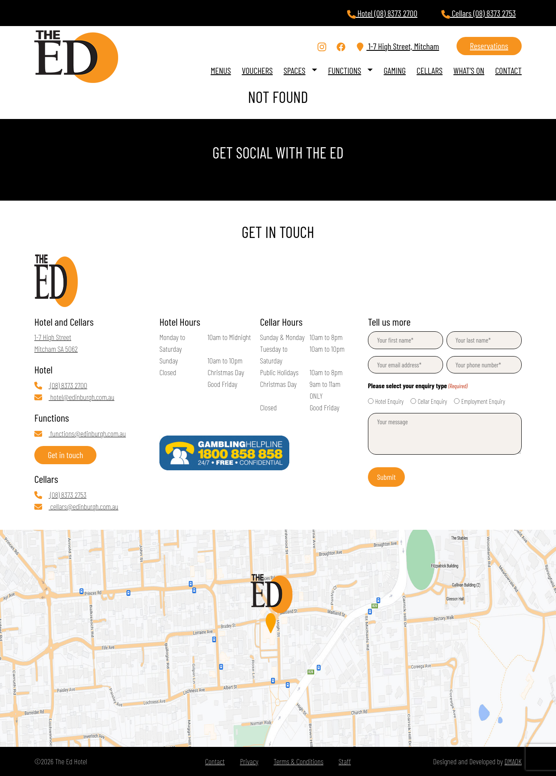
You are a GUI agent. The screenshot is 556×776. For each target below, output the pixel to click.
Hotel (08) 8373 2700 (382, 13)
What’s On (468, 70)
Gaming (395, 70)
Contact (508, 70)
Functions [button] (344, 70)
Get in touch (65, 454)
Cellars (430, 70)
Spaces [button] (294, 70)
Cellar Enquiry (432, 401)
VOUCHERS (257, 70)
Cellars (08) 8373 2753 (478, 13)
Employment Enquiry (483, 401)
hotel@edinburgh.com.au (74, 397)
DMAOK (513, 761)
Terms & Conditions (299, 761)
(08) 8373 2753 (60, 494)
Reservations (489, 45)
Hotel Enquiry (389, 401)
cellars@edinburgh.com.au (76, 506)
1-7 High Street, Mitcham (397, 46)
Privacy (249, 761)
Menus (221, 70)
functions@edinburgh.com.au (80, 433)
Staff (344, 761)
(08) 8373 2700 (60, 385)
